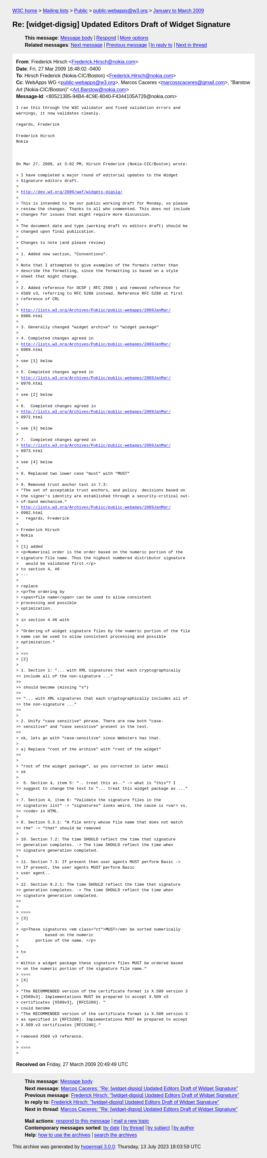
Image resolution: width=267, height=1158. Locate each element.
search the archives (115, 1135)
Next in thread (191, 45)
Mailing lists (55, 10)
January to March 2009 (178, 10)
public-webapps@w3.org (120, 10)
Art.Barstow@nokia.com (99, 89)
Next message (87, 45)
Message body (76, 38)
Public (81, 10)
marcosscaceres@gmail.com (193, 82)
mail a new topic (131, 1121)
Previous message (126, 45)
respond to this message (83, 1121)
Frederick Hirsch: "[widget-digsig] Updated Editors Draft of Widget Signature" (155, 1095)
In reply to (161, 45)
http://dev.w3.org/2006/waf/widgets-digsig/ (72, 192)
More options (134, 38)
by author (183, 1127)
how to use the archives (64, 1135)
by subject (158, 1127)
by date (111, 1127)
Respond (106, 38)
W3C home (24, 10)
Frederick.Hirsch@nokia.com (103, 61)
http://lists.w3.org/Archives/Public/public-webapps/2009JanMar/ (96, 310)
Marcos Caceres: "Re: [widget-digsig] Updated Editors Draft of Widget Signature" (149, 1088)
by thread (133, 1127)
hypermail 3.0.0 (98, 1146)
